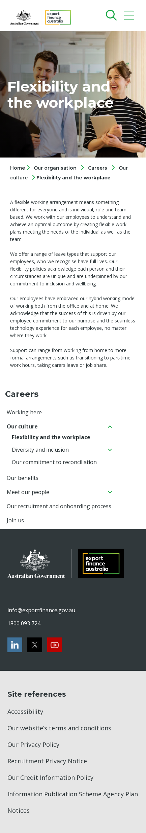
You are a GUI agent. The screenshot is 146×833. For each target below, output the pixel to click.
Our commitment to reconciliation (54, 462)
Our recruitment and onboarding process (59, 506)
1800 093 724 (23, 623)
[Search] (110, 15)
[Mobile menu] (130, 17)
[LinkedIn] (14, 644)
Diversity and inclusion (40, 449)
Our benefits (22, 478)
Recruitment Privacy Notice (47, 761)
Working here (24, 412)
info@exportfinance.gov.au (41, 610)
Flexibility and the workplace (73, 178)
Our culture (22, 426)
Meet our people (28, 492)
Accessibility (25, 711)
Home (18, 168)
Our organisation (55, 168)
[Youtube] (54, 644)
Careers (97, 168)
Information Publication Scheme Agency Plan (72, 794)
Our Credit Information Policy (50, 777)
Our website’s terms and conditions (59, 728)
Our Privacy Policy (33, 744)
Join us (15, 520)
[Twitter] (34, 644)
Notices (18, 810)
